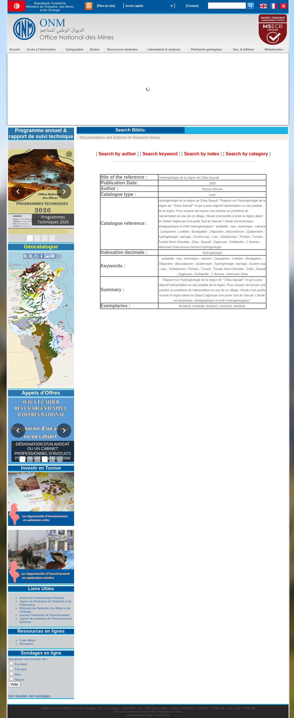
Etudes (94, 49)
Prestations (26, 643)
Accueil (14, 49)
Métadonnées (274, 49)
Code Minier (28, 640)
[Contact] (192, 5)
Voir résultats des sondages (29, 696)
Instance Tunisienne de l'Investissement (44, 615)
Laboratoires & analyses (164, 49)
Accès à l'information (41, 49)
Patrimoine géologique (206, 49)
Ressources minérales (122, 49)
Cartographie (74, 49)
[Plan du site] (106, 5)
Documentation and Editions (103, 137)
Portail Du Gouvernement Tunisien (42, 597)
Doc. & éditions (243, 49)
